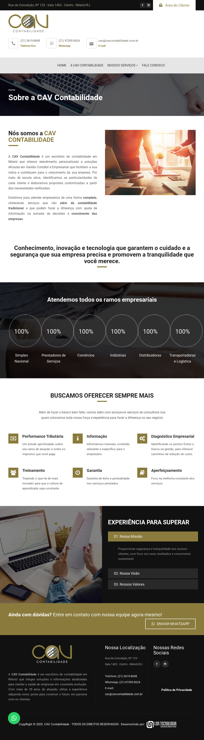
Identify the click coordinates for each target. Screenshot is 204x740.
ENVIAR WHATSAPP (170, 624)
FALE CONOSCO (153, 65)
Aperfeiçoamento (166, 470)
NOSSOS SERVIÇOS (121, 65)
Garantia (94, 470)
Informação (97, 436)
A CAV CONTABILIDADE (86, 65)
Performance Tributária (42, 436)
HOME (61, 65)
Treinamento (33, 470)
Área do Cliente (174, 5)
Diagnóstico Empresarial (172, 436)
